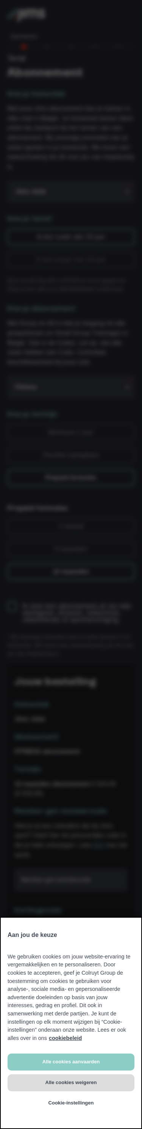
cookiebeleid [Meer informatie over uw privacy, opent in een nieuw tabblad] (65, 1038)
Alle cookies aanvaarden (71, 1061)
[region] (71, 1023)
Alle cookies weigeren (71, 1082)
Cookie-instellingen (71, 1103)
